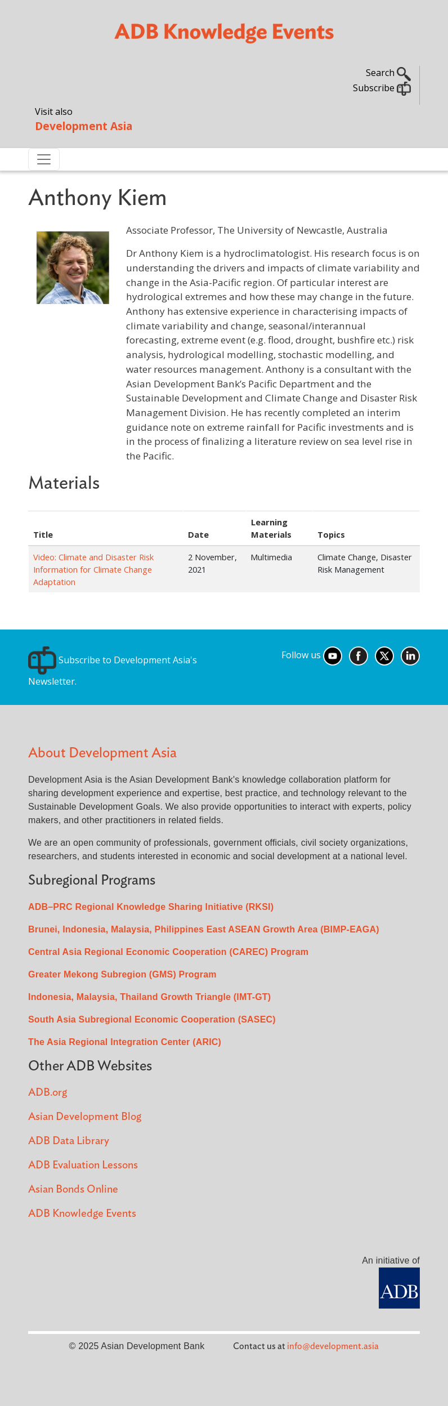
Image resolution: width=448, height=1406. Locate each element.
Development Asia (83, 125)
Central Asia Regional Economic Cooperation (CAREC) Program (168, 952)
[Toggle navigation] (44, 159)
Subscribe (382, 88)
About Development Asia (102, 753)
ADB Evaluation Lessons (83, 1165)
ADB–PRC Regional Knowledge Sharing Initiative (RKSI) (151, 907)
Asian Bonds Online (73, 1189)
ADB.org (47, 1092)
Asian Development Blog (84, 1117)
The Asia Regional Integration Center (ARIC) (124, 1042)
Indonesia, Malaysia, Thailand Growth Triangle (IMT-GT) (149, 997)
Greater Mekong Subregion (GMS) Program (122, 974)
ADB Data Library (68, 1141)
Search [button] (388, 72)
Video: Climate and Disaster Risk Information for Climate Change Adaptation (93, 569)
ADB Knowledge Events (82, 1213)
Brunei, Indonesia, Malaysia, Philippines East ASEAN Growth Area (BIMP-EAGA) (203, 929)
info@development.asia (333, 1346)
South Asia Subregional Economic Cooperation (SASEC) (152, 1019)
